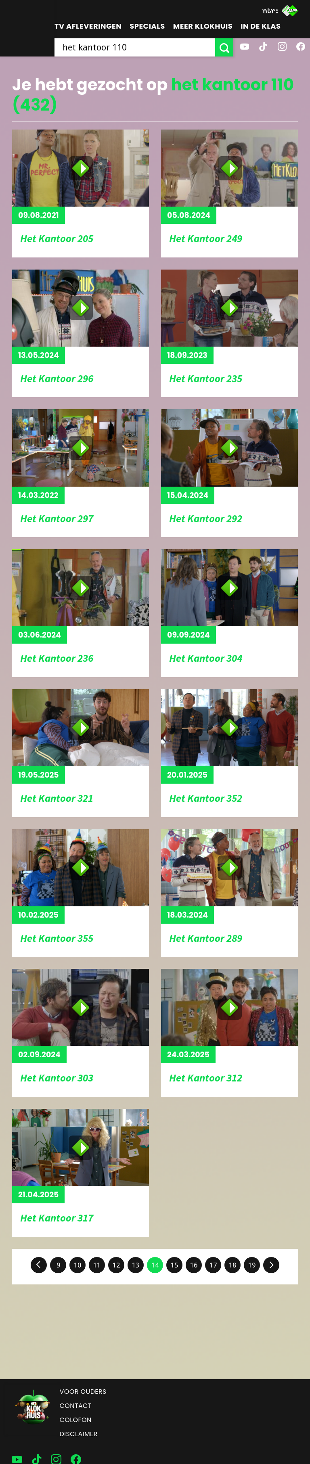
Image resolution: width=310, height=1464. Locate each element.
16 (193, 1265)
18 (232, 1265)
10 (77, 1265)
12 (116, 1265)
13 (135, 1265)
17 (213, 1265)
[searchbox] (134, 47)
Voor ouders (83, 1391)
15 (174, 1265)
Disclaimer (79, 1434)
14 (155, 1265)
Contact (76, 1405)
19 (252, 1265)
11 (97, 1265)
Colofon (76, 1419)
